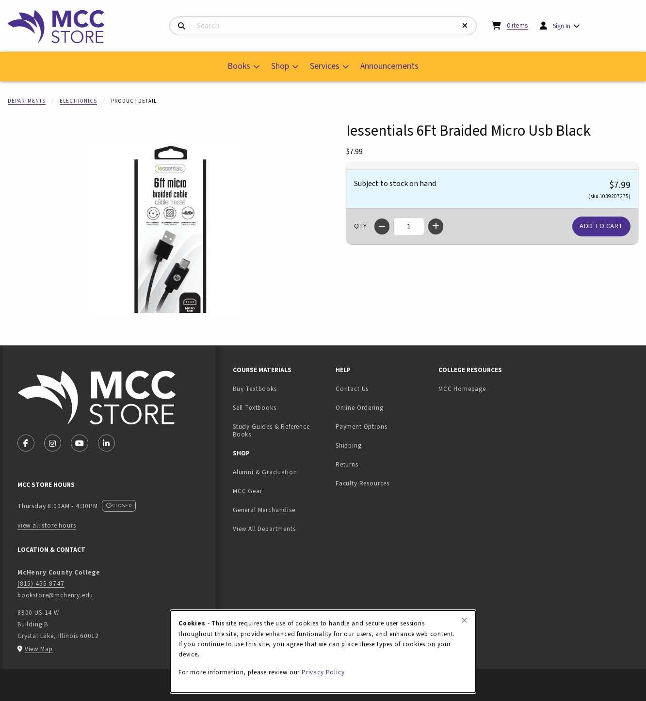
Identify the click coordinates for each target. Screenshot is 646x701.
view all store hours (46, 525)
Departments (27, 101)
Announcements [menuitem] (389, 66)
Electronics (78, 101)
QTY (360, 226)
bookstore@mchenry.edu (55, 595)
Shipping (349, 445)
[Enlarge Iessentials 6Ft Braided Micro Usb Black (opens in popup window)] (165, 228)
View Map (39, 649)
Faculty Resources (362, 483)
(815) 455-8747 (41, 583)
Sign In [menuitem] (561, 26)
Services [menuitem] (324, 66)
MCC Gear (247, 491)
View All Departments (264, 528)
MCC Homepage (462, 388)
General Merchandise (264, 509)
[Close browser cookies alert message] (464, 620)
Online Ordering (359, 407)
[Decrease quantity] (381, 226)
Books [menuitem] (238, 66)
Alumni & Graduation (265, 472)
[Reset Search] (465, 25)
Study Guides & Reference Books (271, 430)
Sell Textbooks (280, 407)
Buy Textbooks (255, 388)
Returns (347, 464)
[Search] (181, 26)
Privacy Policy (323, 672)
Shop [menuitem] (280, 66)
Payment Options (361, 426)
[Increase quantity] (435, 226)
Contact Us (352, 388)
